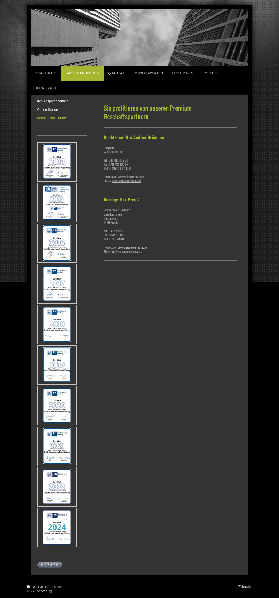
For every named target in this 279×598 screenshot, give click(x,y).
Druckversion (38, 587)
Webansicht (245, 586)
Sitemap (56, 587)
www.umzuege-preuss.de (132, 247)
